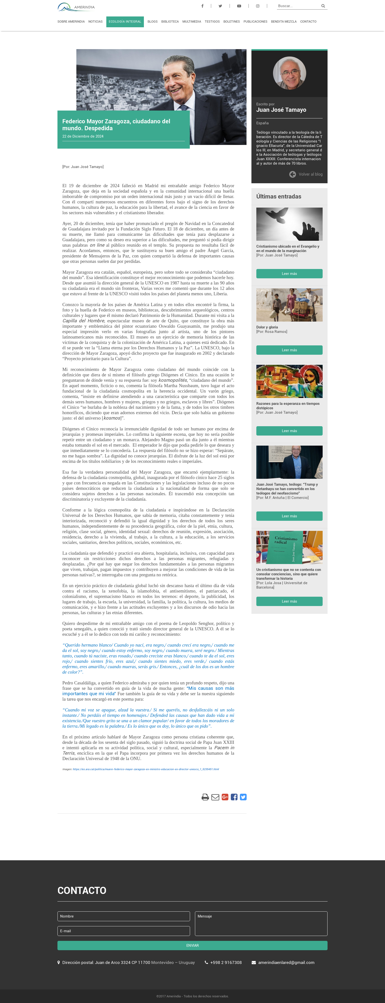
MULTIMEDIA (191, 21)
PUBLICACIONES (255, 21)
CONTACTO (308, 21)
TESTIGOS (212, 21)
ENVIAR (192, 945)
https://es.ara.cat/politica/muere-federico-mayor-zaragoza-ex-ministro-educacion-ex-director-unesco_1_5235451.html (146, 769)
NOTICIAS (95, 21)
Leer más (289, 273)
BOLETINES (231, 21)
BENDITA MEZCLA (284, 21)
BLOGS (153, 21)
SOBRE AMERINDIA (71, 21)
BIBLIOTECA (170, 21)
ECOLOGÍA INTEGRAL (125, 21)
